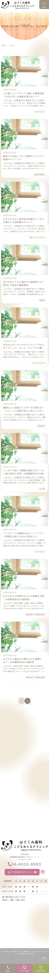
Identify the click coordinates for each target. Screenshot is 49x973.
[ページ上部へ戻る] (43, 958)
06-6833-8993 (24, 864)
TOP (3, 45)
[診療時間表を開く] (41, 968)
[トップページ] (24, 845)
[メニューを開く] (44, 4)
